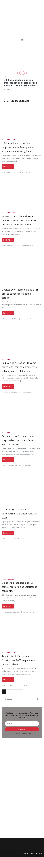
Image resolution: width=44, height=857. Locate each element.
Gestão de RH (7, 359)
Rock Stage (38, 853)
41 (20, 691)
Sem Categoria (8, 506)
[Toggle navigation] (22, 40)
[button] (19, 73)
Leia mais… (8, 166)
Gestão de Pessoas (9, 77)
